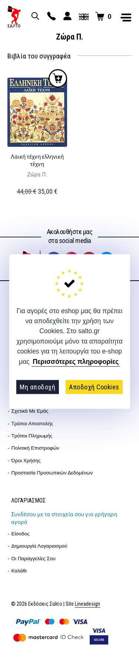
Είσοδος (20, 534)
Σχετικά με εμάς (30, 411)
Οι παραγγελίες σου (33, 558)
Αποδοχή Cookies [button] (94, 387)
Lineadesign (87, 604)
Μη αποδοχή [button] (37, 387)
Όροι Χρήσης (26, 460)
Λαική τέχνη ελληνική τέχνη (37, 160)
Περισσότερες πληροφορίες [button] (76, 361)
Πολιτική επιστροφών (35, 448)
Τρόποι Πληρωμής (32, 436)
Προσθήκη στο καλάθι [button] (58, 78)
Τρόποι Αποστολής (32, 423)
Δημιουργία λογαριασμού (39, 546)
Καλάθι (19, 571)
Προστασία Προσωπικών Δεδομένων (52, 473)
